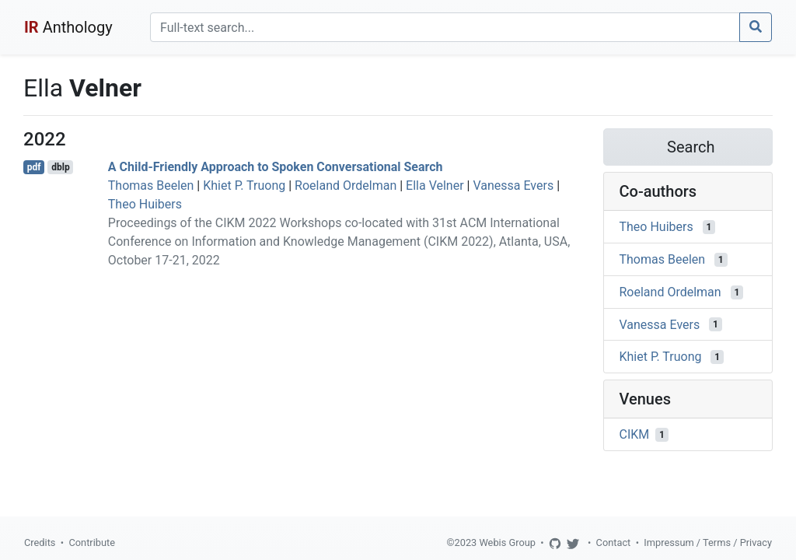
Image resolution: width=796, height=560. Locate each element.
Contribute (91, 542)
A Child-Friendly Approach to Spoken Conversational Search (275, 166)
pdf (34, 167)
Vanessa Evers (513, 185)
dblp (60, 167)
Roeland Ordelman (345, 185)
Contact (613, 542)
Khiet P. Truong (244, 185)
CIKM (635, 434)
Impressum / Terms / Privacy (708, 542)
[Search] (445, 27)
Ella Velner (435, 185)
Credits (39, 542)
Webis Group (507, 542)
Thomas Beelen (151, 185)
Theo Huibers (145, 204)
